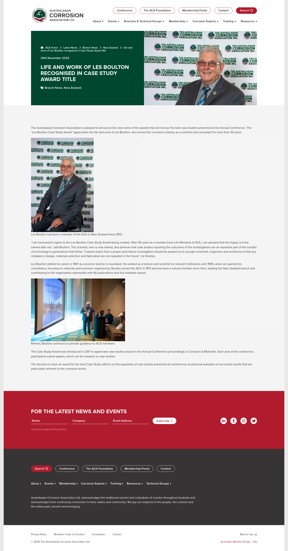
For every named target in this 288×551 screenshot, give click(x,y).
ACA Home (49, 47)
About (97, 21)
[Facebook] (233, 421)
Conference (124, 10)
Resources (247, 21)
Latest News (70, 47)
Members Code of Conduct (69, 534)
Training (228, 21)
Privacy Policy (59, 429)
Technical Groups (157, 483)
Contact (223, 10)
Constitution (98, 534)
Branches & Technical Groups (143, 21)
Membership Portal (194, 10)
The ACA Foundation (157, 10)
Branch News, (54, 88)
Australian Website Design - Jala (239, 541)
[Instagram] (243, 421)
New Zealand (110, 47)
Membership (177, 21)
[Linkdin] (223, 421)
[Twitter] (254, 421)
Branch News (90, 47)
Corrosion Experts (204, 21)
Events (112, 21)
